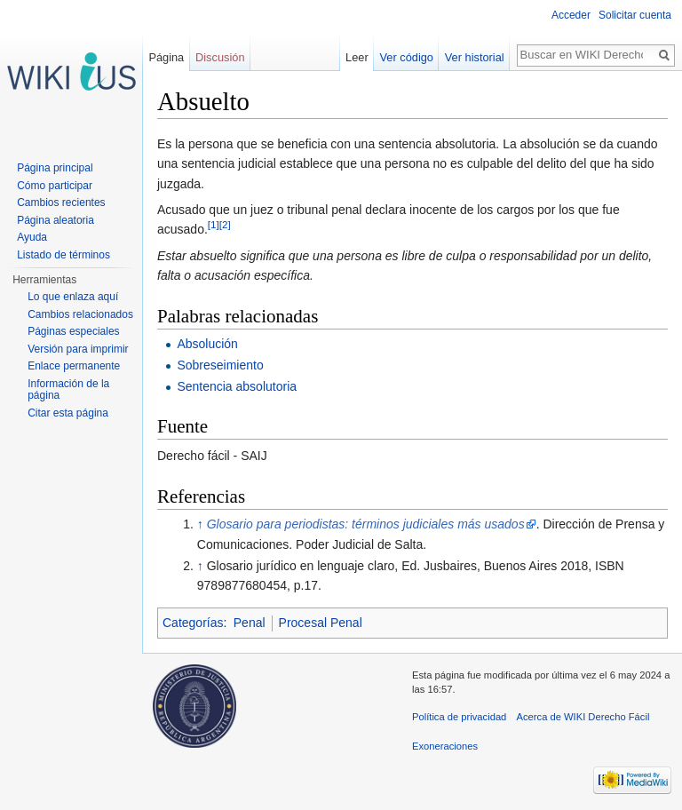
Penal (250, 622)
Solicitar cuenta (635, 15)
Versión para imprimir (78, 349)
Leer (357, 57)
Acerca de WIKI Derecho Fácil (583, 716)
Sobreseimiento (220, 365)
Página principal (54, 168)
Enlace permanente (74, 366)
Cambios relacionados (80, 314)
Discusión (219, 57)
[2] (225, 225)
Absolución (207, 344)
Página (166, 57)
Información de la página (68, 389)
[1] (213, 225)
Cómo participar (54, 185)
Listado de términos (63, 255)
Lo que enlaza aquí (73, 296)
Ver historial (474, 57)
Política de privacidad (459, 716)
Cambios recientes (61, 202)
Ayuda (32, 237)
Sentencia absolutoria (237, 386)
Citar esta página (68, 413)
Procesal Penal (320, 622)
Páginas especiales (73, 331)
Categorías (193, 622)
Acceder (571, 15)
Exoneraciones (445, 746)
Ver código (406, 57)
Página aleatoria (55, 220)
